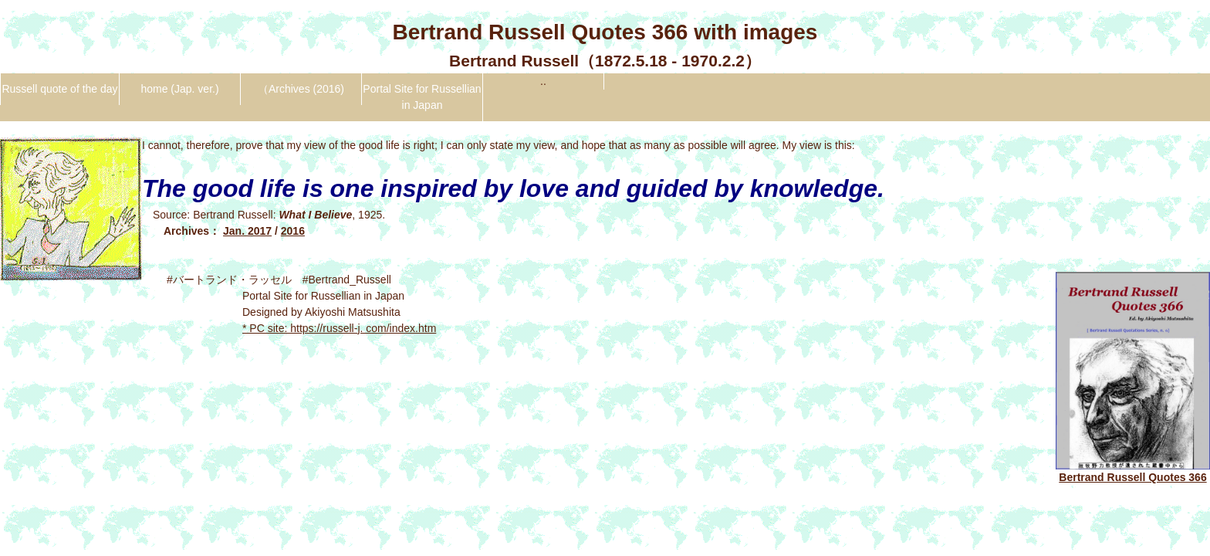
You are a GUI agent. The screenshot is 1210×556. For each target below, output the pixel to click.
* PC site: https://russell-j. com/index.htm (339, 328)
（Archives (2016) (301, 89)
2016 (293, 231)
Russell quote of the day (59, 89)
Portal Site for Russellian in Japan (422, 97)
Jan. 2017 (247, 231)
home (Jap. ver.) (179, 89)
